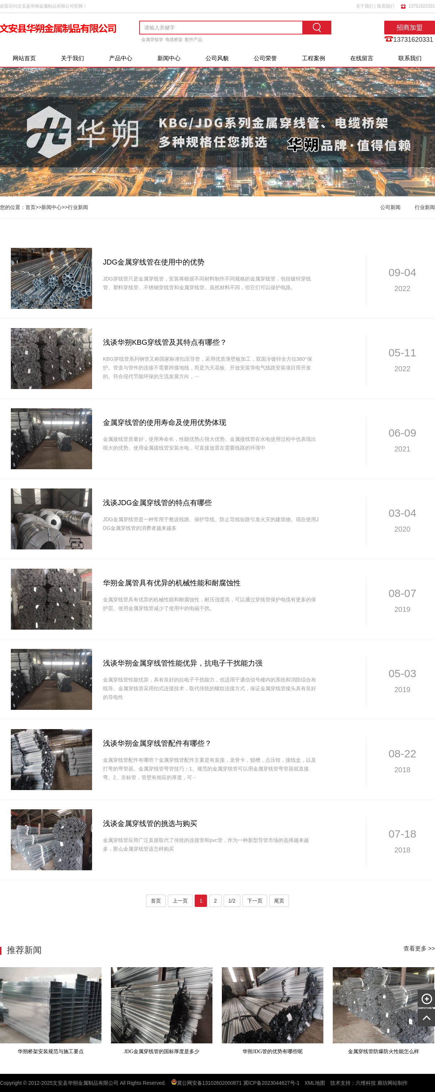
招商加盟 (410, 27)
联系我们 (385, 6)
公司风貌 (217, 58)
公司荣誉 (265, 58)
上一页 (180, 901)
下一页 (254, 901)
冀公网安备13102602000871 (209, 1083)
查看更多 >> (419, 948)
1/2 (231, 901)
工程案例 (313, 58)
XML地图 (314, 1083)
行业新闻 (78, 207)
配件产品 (193, 39)
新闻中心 (169, 58)
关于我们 (364, 6)
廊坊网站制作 (392, 1083)
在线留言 (361, 58)
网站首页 (24, 58)
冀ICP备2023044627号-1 (271, 1083)
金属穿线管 (152, 39)
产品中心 (120, 58)
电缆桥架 (174, 39)
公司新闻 (390, 207)
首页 (30, 207)
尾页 (279, 901)
